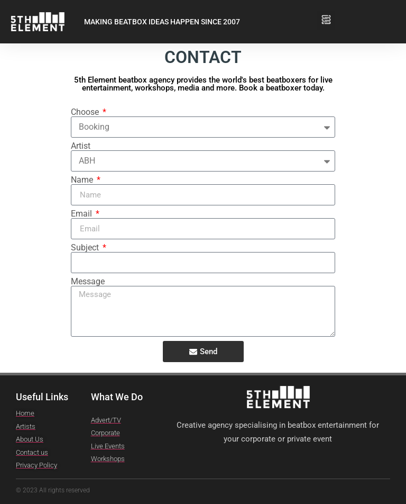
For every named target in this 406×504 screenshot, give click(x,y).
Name (83, 180)
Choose (86, 112)
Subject (86, 248)
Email (82, 214)
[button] (326, 16)
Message (88, 281)
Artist (80, 146)
